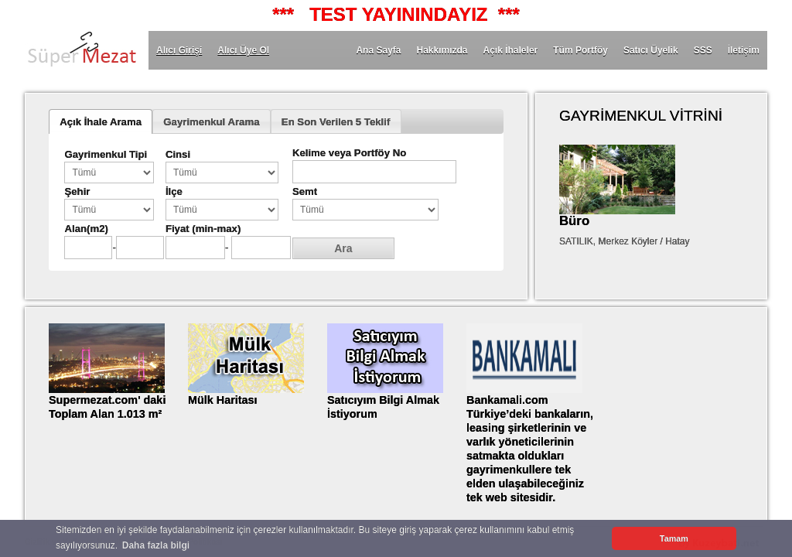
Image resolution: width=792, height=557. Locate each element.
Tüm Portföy (580, 50)
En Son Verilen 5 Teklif (336, 122)
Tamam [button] (674, 538)
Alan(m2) (86, 228)
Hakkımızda (441, 50)
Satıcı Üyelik (650, 50)
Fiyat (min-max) (203, 228)
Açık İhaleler (510, 50)
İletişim (744, 50)
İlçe (174, 191)
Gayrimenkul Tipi (105, 154)
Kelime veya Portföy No (349, 153)
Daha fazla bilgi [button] (155, 545)
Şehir (77, 191)
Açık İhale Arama (101, 122)
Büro (574, 221)
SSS (703, 50)
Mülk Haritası (223, 400)
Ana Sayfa (378, 50)
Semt (304, 191)
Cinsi (178, 154)
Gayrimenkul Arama (211, 122)
